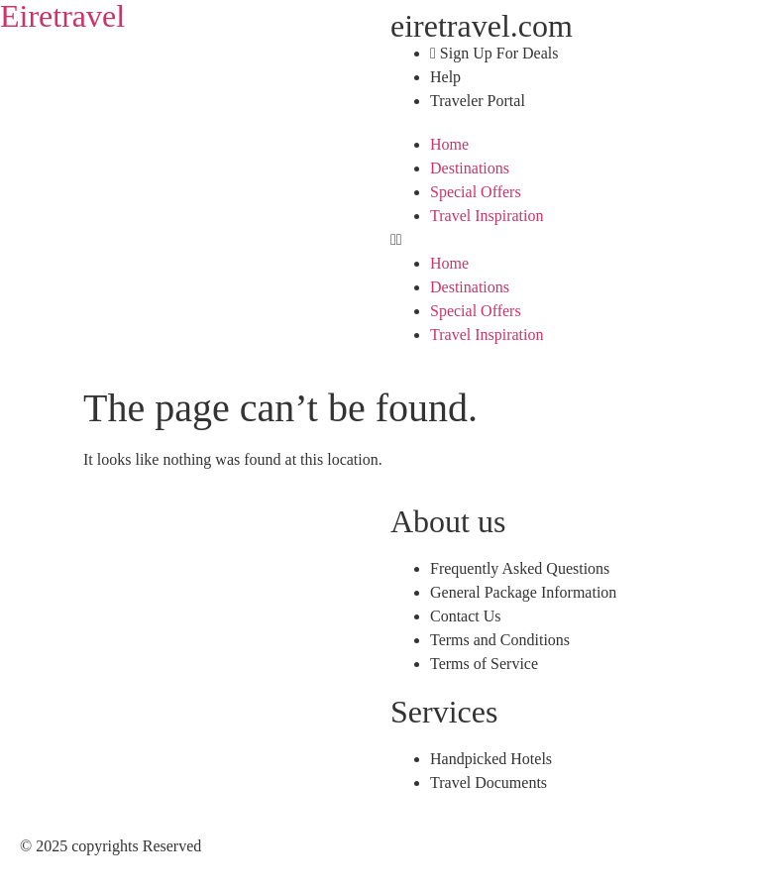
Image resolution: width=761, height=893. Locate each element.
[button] (570, 240)
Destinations (469, 168)
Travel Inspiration (487, 215)
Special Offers (475, 191)
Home (449, 144)
